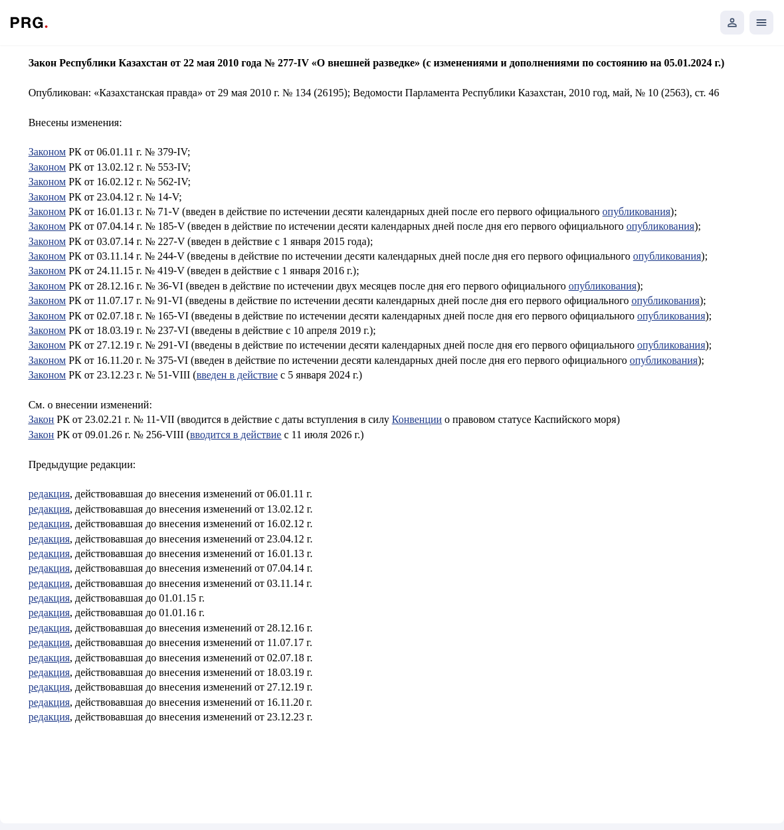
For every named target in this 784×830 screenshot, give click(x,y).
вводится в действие (236, 434)
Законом (47, 151)
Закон (41, 419)
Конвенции (417, 419)
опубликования (637, 211)
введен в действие (237, 374)
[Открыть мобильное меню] (761, 23)
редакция (49, 493)
